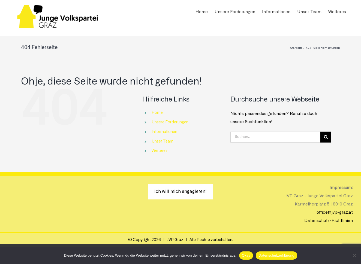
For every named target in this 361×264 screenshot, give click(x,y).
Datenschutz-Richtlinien (328, 221)
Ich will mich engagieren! (180, 191)
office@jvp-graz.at (335, 212)
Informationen (164, 132)
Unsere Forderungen (170, 122)
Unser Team (162, 141)
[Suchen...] (275, 137)
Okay (246, 255)
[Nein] (354, 255)
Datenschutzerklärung (276, 255)
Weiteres (159, 151)
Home (157, 113)
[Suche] (325, 137)
